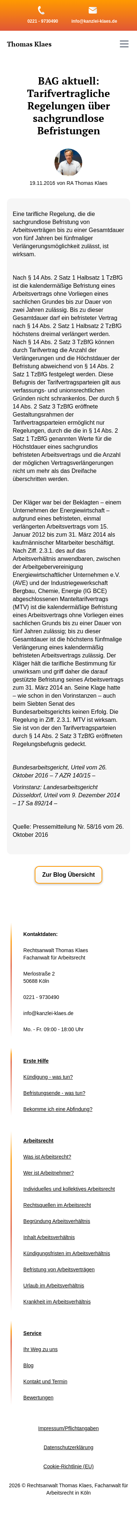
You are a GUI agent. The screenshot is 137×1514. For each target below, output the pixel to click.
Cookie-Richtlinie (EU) (68, 1466)
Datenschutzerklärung (68, 1447)
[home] (29, 44)
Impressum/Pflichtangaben (68, 1428)
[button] (122, 44)
